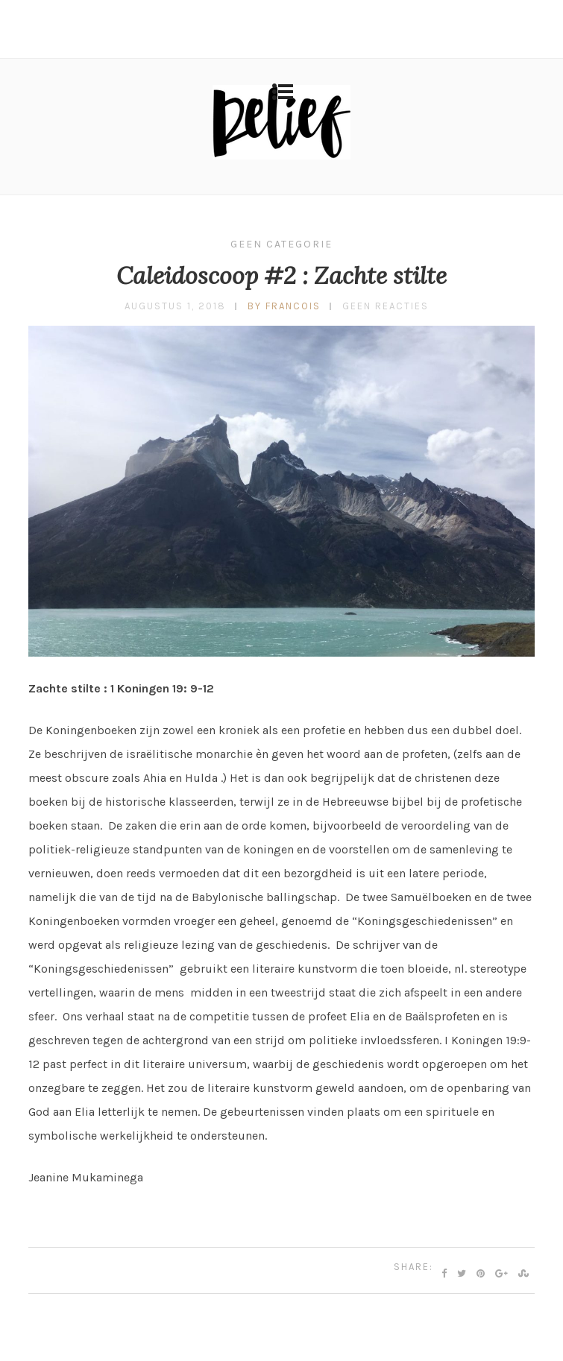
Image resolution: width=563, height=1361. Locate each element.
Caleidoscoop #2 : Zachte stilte (281, 275)
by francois (284, 306)
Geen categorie (281, 244)
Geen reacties (385, 306)
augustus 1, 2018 (175, 306)
